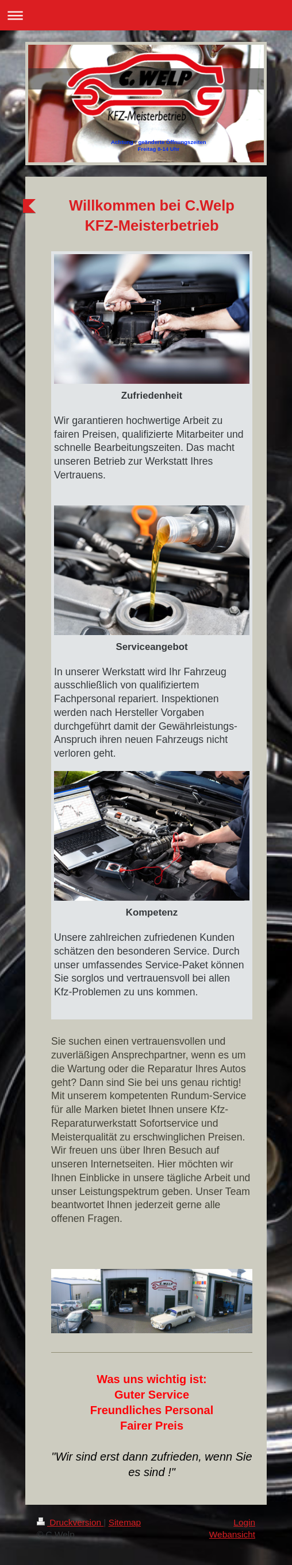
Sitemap (125, 1522)
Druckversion (70, 1522)
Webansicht (232, 1534)
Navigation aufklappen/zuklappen (146, 15)
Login (244, 1522)
